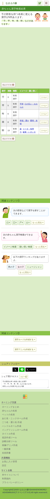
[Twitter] (15, 369)
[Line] (22, 369)
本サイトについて (10, 475)
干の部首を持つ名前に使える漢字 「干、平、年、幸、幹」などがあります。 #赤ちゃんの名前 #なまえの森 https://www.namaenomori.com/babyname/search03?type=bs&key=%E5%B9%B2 (25, 384)
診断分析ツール (9, 441)
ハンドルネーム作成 (11, 426)
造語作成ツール (9, 437)
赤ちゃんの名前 (9, 411)
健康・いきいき (29, 132)
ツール (43, 97)
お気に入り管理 (9, 461)
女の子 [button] (21, 267)
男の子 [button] (11, 267)
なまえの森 (11, 3)
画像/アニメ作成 (9, 445)
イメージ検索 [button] (10, 247)
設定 (4, 465)
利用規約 (6, 478)
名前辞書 (6, 453)
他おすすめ (8, 85)
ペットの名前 (8, 414)
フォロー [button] (30, 370)
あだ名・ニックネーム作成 (15, 418)
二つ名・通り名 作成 (12, 422)
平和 (21, 104)
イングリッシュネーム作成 (15, 430)
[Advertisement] (25, 54)
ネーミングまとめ (10, 407)
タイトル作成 (8, 434)
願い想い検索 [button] (25, 247)
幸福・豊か (24, 121)
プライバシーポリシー (12, 482)
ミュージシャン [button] (34, 267)
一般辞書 (6, 449)
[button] (8, 222)
